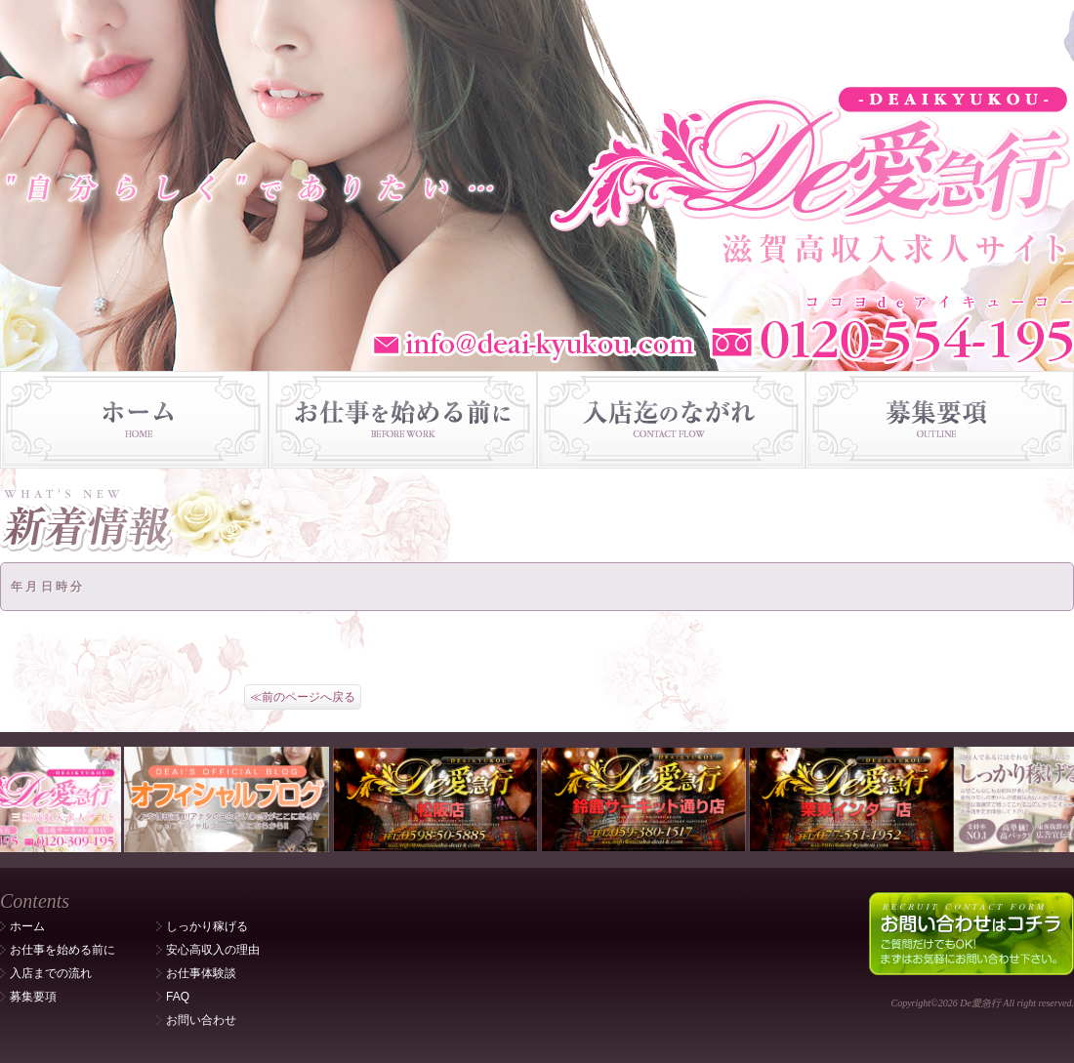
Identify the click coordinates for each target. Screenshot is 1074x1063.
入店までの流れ (51, 973)
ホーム (27, 926)
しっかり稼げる (207, 926)
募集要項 (33, 996)
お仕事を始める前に (62, 950)
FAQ (177, 996)
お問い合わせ (201, 1020)
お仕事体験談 (201, 973)
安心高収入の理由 (213, 950)
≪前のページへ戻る (302, 697)
